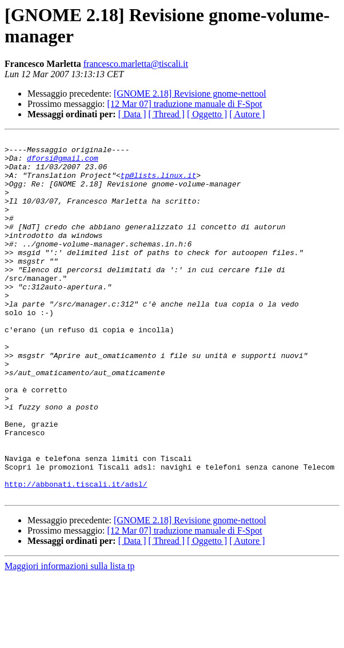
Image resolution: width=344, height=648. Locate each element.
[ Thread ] (167, 114)
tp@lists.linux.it (159, 183)
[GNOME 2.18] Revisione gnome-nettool (190, 93)
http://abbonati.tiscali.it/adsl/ (76, 554)
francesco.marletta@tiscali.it (136, 64)
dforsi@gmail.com (62, 163)
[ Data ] (132, 114)
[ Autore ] (247, 114)
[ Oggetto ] (207, 114)
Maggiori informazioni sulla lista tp (70, 638)
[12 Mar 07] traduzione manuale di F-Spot (184, 104)
